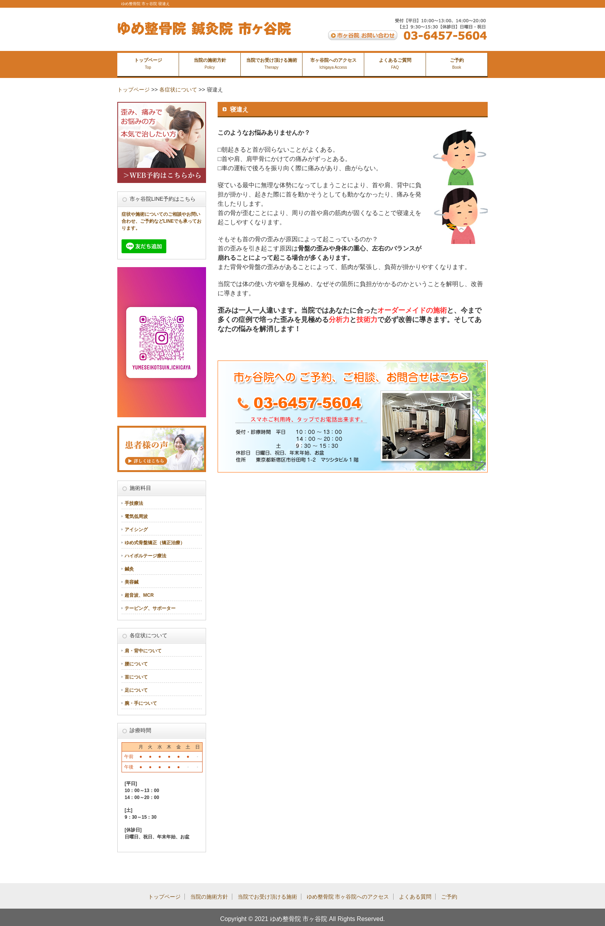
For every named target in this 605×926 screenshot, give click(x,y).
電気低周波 (136, 516)
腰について (136, 664)
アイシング (136, 529)
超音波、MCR (139, 595)
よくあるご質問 (395, 63)
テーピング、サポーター (150, 608)
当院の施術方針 (210, 63)
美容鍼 (132, 582)
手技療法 (134, 503)
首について (136, 677)
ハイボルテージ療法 (145, 556)
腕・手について (141, 703)
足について (136, 690)
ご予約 (457, 63)
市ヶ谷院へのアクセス (333, 63)
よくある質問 (415, 897)
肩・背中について (143, 650)
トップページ (148, 63)
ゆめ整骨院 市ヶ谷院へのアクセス (348, 897)
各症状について (178, 89)
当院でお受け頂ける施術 (271, 63)
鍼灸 (129, 569)
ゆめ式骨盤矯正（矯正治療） (155, 542)
